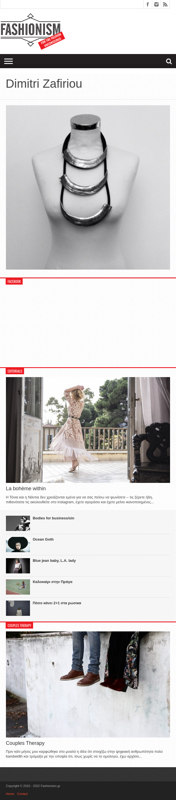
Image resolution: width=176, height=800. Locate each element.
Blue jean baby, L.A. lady (54, 560)
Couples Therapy (25, 743)
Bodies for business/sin (53, 518)
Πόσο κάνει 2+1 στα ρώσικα (57, 603)
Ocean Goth (43, 539)
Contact (22, 793)
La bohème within (26, 488)
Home (10, 793)
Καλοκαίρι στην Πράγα (52, 582)
